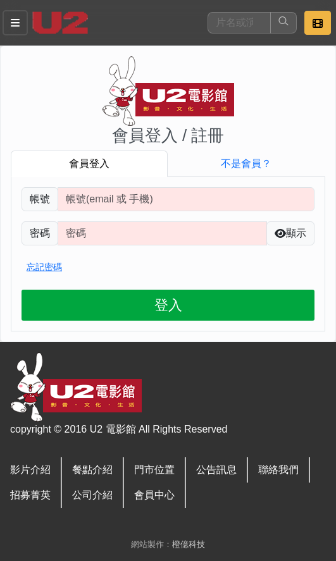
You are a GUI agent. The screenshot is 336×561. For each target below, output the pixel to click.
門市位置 (154, 469)
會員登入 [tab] (89, 163)
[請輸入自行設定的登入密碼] (162, 233)
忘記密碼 (44, 267)
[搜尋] (239, 23)
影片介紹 (30, 469)
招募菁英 (30, 495)
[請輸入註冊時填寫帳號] (186, 199)
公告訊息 (216, 469)
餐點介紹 (92, 469)
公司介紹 (92, 495)
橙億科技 (188, 544)
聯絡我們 (278, 469)
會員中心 (154, 495)
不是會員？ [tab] (246, 163)
